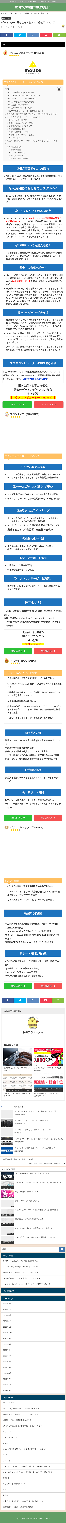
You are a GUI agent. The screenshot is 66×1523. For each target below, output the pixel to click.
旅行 (4, 1489)
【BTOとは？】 (17, 137)
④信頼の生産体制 (18, 129)
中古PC (6, 1478)
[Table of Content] (59, 89)
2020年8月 (7, 1344)
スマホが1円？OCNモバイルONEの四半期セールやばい (25, 1449)
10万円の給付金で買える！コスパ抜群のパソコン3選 (18, 1159)
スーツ (5, 1455)
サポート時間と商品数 (19, 158)
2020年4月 (7, 1356)
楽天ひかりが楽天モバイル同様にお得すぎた (20, 1261)
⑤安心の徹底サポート (20, 105)
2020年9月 (7, 1338)
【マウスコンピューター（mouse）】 (33, 397)
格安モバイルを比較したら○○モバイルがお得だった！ (24, 1501)
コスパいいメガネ (10, 1437)
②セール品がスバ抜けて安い (22, 123)
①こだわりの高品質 (19, 120)
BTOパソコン (6, 18)
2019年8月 (7, 1373)
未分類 (5, 1495)
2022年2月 (7, 1304)
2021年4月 (7, 1315)
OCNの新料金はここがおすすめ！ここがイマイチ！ (23, 1278)
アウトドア (7, 1432)
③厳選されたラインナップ (21, 126)
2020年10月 (7, 1333)
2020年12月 (7, 1327)
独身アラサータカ (33, 1032)
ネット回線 (7, 1460)
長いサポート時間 (18, 152)
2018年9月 (7, 1390)
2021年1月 (7, 1321)
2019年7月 (7, 1379)
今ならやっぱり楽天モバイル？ (15, 1484)
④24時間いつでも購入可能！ (23, 102)
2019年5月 (7, 1385)
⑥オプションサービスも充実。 (23, 135)
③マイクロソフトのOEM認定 (23, 98)
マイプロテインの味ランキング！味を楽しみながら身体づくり (27, 1472)
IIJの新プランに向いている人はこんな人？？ (20, 1272)
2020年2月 (7, 1362)
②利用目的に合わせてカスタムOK (25, 95)
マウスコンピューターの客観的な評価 (27, 111)
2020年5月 (7, 1350)
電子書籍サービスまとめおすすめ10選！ (19, 1507)
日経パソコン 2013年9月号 (35, 379)
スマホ (5, 1443)
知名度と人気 (16, 147)
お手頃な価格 (16, 150)
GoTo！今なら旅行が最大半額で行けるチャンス (22, 1408)
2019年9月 (7, 1367)
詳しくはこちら (47, 404)
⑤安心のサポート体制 (19, 132)
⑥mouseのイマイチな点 (21, 108)
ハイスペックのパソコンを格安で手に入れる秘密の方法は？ (46, 1163)
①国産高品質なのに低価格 (22, 92)
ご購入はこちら (16, 404)
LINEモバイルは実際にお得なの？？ (17, 1420)
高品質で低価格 (17, 155)
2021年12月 (7, 1309)
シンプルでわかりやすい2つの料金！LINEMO (21, 1267)
